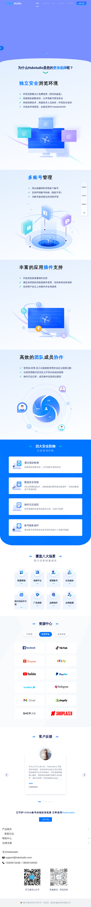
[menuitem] (45, 829)
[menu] (45, 836)
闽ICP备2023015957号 (32, 903)
